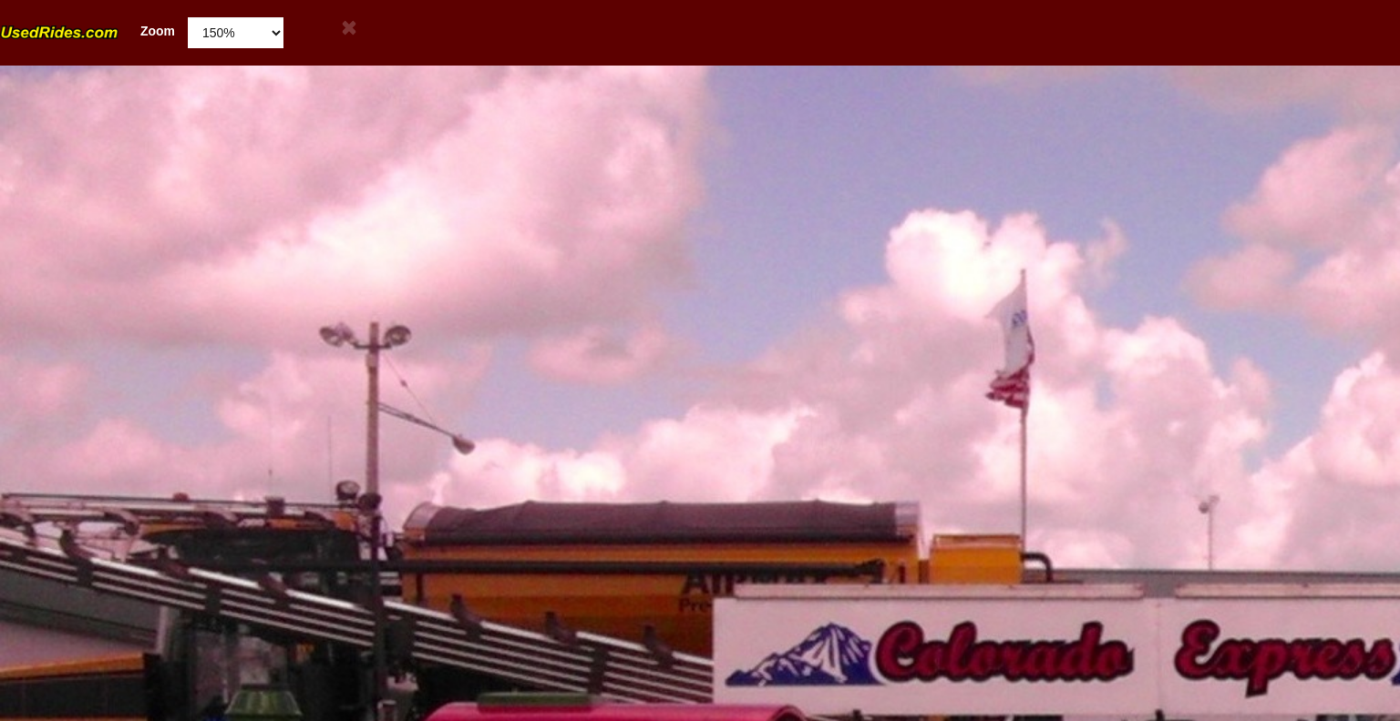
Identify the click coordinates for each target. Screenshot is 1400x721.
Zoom (87, 31)
